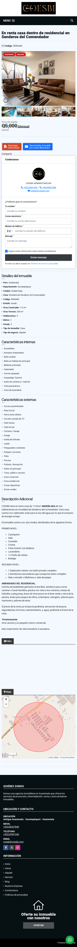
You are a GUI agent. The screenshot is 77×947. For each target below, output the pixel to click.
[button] (72, 53)
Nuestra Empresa (14, 886)
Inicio (7, 864)
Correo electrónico (13, 216)
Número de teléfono (14, 226)
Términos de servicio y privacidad (44, 264)
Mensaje (9, 236)
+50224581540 (30, 187)
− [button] (6, 704)
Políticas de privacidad (16, 895)
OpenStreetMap (68, 757)
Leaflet (50, 757)
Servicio (9, 877)
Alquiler (8, 872)
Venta (8, 868)
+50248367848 (49, 187)
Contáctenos (11, 890)
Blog (7, 881)
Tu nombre (10, 206)
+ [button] (6, 699)
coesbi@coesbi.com (39, 191)
